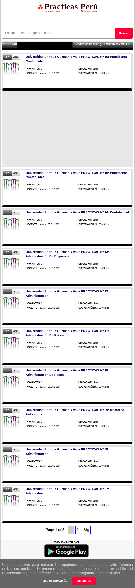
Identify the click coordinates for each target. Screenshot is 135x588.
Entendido (84, 581)
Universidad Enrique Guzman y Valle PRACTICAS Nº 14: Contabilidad (77, 212)
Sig (86, 530)
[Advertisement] (67, 129)
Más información (54, 581)
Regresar (9, 44)
